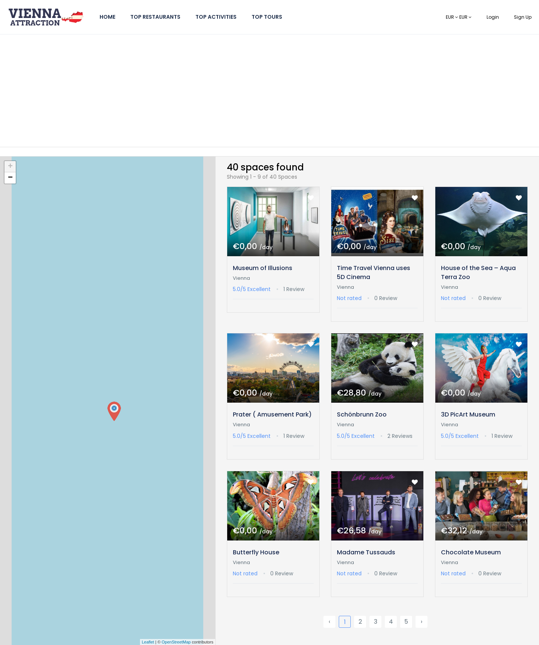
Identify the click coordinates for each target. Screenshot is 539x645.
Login (493, 17)
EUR (452, 17)
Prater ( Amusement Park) (272, 414)
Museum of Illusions (262, 268)
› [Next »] (421, 621)
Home (107, 17)
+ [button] (10, 166)
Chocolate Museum (471, 552)
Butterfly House (256, 552)
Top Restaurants (155, 17)
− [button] (10, 178)
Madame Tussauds (366, 552)
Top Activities (216, 17)
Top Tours (267, 17)
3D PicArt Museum (468, 414)
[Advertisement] (269, 90)
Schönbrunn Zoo (362, 414)
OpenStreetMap (176, 642)
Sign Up (523, 17)
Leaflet (148, 642)
